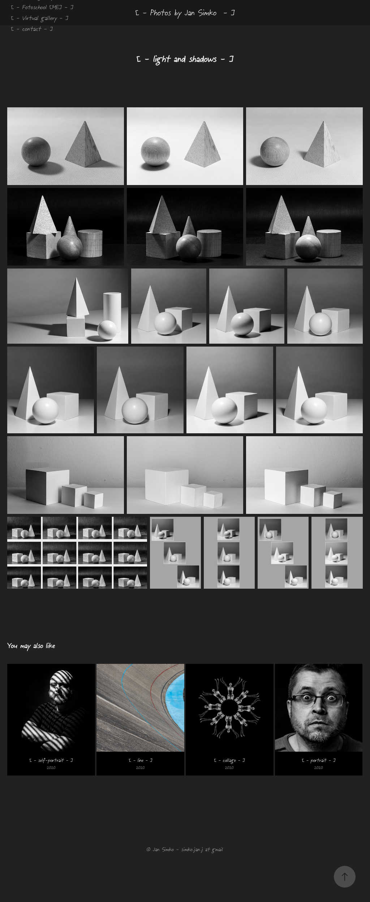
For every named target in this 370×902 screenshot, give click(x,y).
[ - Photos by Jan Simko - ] (185, 13)
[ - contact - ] (32, 28)
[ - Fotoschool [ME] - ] (42, 7)
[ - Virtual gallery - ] (39, 17)
